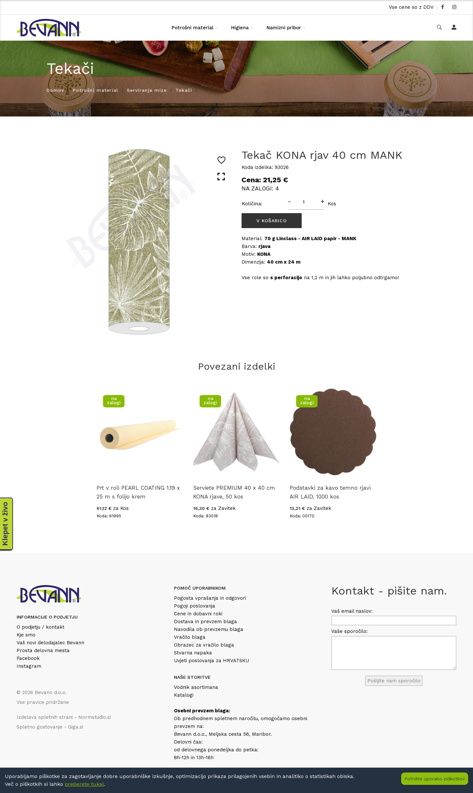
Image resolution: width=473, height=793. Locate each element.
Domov (55, 90)
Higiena (240, 28)
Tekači (184, 90)
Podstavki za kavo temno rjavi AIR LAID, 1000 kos (330, 492)
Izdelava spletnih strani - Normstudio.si (64, 717)
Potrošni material (192, 28)
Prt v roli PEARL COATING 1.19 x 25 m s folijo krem (138, 492)
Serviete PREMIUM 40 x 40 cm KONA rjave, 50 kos (234, 492)
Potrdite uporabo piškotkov (434, 778)
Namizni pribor (284, 28)
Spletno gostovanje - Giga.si (50, 727)
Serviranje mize (147, 90)
